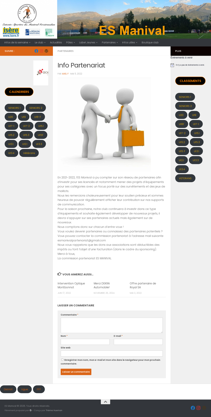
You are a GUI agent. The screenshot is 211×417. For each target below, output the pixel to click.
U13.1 (11, 144)
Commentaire (69, 314)
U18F (181, 124)
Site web (65, 347)
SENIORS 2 (35, 108)
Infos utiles (128, 42)
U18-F (37, 117)
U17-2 (26, 126)
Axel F (65, 73)
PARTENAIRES (66, 51)
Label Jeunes (87, 42)
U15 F (182, 151)
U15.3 (26, 135)
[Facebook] (36, 51)
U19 (24, 117)
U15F (40, 135)
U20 (10, 117)
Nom (64, 336)
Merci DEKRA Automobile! (102, 285)
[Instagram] (41, 51)
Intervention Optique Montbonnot (71, 285)
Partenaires (109, 42)
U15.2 (11, 135)
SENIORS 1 (14, 108)
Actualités (56, 42)
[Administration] (46, 51)
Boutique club (150, 42)
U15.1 (41, 126)
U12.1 (24, 144)
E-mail (118, 336)
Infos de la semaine (16, 42)
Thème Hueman (54, 410)
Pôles (69, 42)
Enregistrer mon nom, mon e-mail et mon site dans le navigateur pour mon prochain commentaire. (110, 361)
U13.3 (39, 144)
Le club (39, 42)
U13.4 (11, 153)
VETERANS (185, 178)
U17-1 (11, 126)
